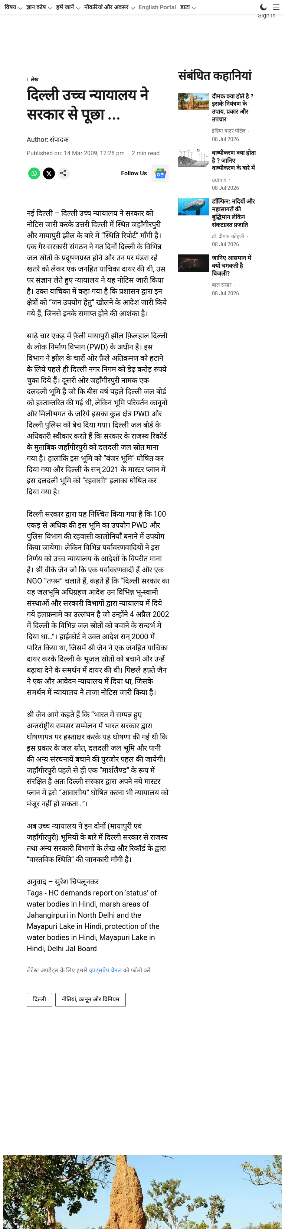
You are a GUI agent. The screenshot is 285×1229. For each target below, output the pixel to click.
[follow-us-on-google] (160, 187)
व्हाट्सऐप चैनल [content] (105, 984)
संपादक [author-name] (59, 153)
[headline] (235, 122)
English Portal (157, 38)
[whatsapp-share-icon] (34, 191)
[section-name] (98, 93)
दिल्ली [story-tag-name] (39, 1013)
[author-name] (230, 145)
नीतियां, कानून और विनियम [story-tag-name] (90, 1013)
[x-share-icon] (49, 191)
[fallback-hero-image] (193, 115)
